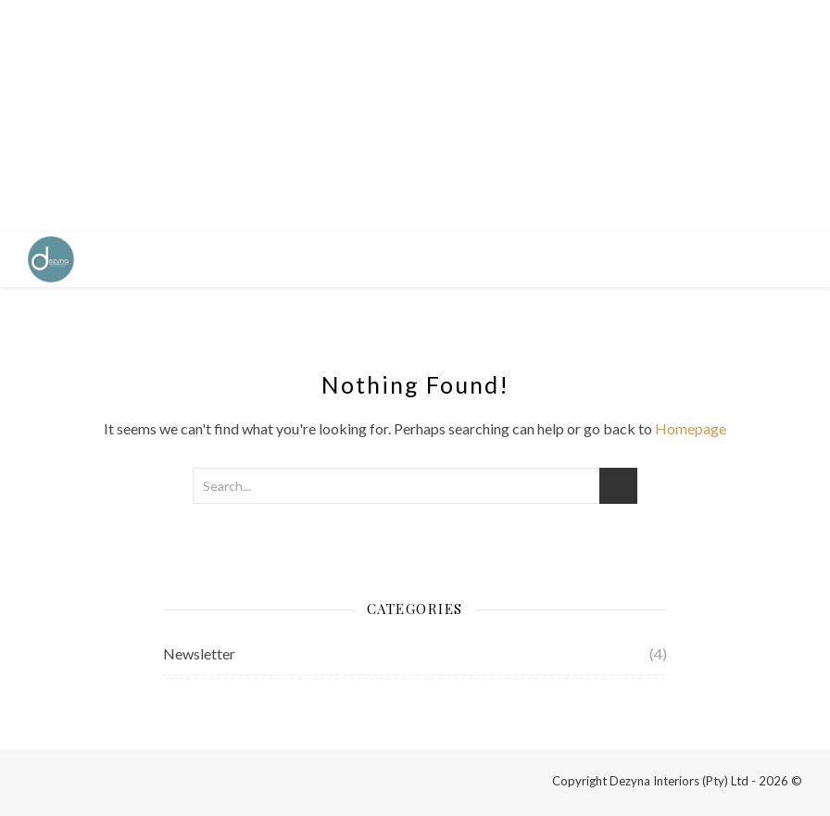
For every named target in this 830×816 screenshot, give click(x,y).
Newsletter (199, 653)
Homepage (690, 428)
